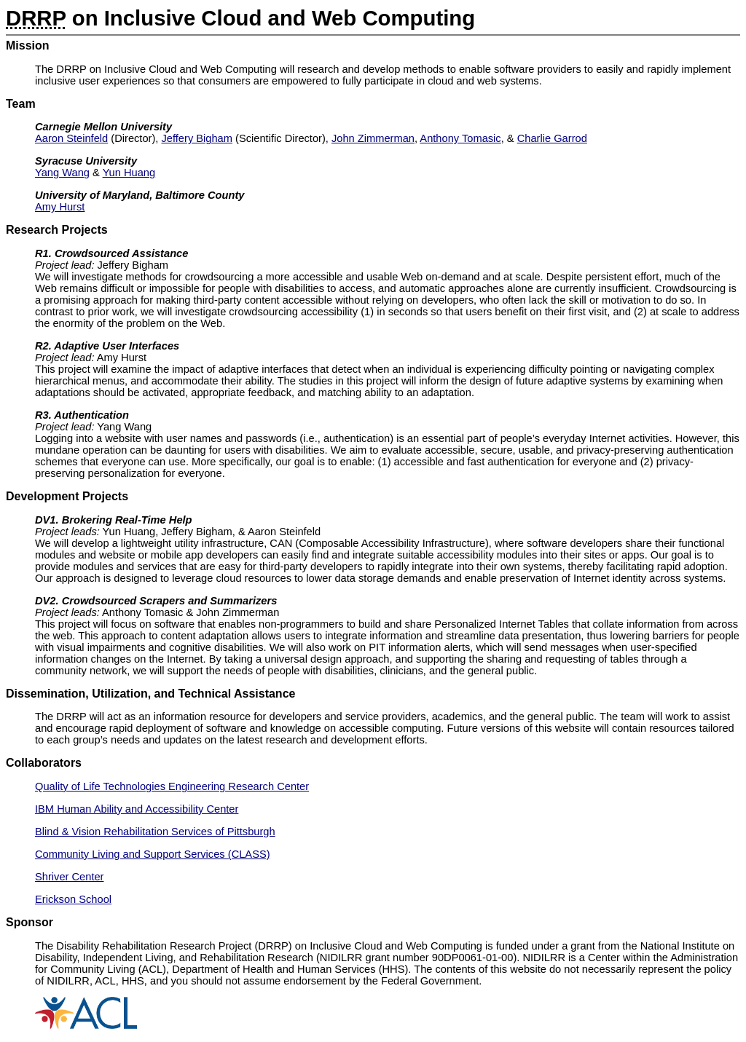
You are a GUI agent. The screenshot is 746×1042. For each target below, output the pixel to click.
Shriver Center (69, 877)
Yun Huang (129, 172)
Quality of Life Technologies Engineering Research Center (172, 786)
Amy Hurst (60, 207)
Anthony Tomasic (460, 138)
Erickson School (73, 899)
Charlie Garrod (552, 138)
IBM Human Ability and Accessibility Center (136, 809)
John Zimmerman (373, 138)
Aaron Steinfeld (71, 138)
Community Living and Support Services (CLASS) (152, 854)
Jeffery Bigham (197, 138)
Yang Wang (62, 172)
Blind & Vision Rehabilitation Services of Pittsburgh (155, 831)
